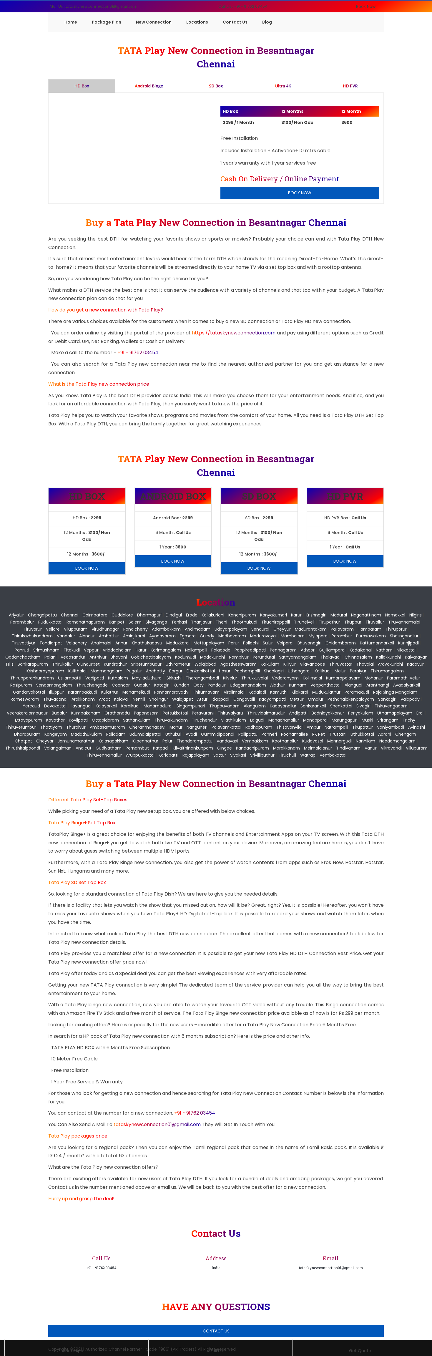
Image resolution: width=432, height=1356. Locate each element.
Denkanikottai (201, 671)
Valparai (285, 643)
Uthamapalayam (394, 713)
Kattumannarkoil (377, 643)
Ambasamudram (107, 727)
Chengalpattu (42, 615)
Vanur (371, 748)
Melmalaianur (318, 748)
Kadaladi (257, 692)
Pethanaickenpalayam (351, 699)
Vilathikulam (233, 720)
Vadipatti (94, 678)
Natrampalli (336, 727)
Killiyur (289, 664)
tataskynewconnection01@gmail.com (158, 1124)
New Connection (154, 22)
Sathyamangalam (297, 657)
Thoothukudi (244, 622)
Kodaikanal (361, 650)
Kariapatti (168, 755)
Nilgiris (415, 615)
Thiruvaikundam (171, 720)
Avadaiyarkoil (406, 685)
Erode (191, 615)
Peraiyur (358, 671)
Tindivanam (348, 748)
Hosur (224, 671)
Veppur (91, 650)
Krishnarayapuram (45, 671)
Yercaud (31, 706)
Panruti (22, 650)
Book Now (365, 6)
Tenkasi (179, 622)
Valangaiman (58, 748)
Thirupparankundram (32, 678)
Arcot (104, 699)
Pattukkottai (175, 713)
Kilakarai (300, 692)
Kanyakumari (273, 615)
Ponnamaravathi (171, 692)
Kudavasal (312, 741)
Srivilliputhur (262, 755)
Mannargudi (339, 741)
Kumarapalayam (343, 678)
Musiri (367, 720)
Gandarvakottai (29, 692)
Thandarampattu (194, 741)
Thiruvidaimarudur (266, 713)
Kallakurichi (213, 615)
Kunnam (297, 685)
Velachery (76, 643)
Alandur (87, 636)
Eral (419, 713)
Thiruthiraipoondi (22, 748)
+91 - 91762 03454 (137, 352)
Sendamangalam (54, 685)
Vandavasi (227, 741)
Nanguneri (197, 727)
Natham (384, 650)
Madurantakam (311, 629)
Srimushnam (46, 650)
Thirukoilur (62, 664)
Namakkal (395, 615)
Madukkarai (178, 643)
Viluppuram (75, 629)
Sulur (268, 643)
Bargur (175, 671)
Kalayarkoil (106, 706)
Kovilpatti (78, 720)
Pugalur (134, 671)
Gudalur (142, 685)
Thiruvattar (340, 664)
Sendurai (260, 629)
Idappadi (220, 699)
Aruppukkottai (140, 755)
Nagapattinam (366, 615)
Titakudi (72, 650)
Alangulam (255, 706)
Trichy (409, 720)
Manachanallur (283, 720)
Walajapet (182, 699)
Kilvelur (230, 678)
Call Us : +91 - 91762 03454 (242, 6)
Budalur (59, 713)
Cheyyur (282, 629)
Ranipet (116, 622)
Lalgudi (257, 720)
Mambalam (293, 636)
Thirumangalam (387, 671)
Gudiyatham (109, 748)
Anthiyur (98, 657)
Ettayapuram (28, 720)
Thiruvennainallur (104, 755)
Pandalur (217, 685)
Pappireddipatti (250, 650)
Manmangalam (106, 671)
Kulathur (109, 692)
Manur (176, 727)
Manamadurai (158, 706)
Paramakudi (357, 692)
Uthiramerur (178, 664)
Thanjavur (201, 622)
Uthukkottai (362, 734)
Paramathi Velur (403, 678)
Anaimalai (101, 643)
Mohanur (374, 678)
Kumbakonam (85, 713)
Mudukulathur (326, 692)
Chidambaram (340, 643)
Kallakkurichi (388, 657)
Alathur (277, 685)
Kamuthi (279, 692)
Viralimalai (234, 692)
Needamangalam (397, 741)
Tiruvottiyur (23, 643)
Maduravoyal (263, 636)
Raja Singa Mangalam (395, 692)
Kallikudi (322, 671)
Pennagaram (283, 650)
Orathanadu (117, 713)
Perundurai (264, 657)
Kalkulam (270, 664)
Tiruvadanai (55, 699)
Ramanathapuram (86, 622)
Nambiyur (239, 657)
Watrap (307, 755)
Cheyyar (45, 741)
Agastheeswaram (238, 664)
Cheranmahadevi (147, 727)
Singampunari (191, 706)
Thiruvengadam (391, 706)
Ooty (198, 685)
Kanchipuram (242, 615)
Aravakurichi (390, 664)
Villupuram (417, 748)
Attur (202, 699)
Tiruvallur (374, 622)
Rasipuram (21, 685)
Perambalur (22, 622)
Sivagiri (363, 706)
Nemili (139, 699)
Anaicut (84, 748)
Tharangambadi (202, 678)
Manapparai (315, 720)
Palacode (220, 650)
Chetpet (23, 741)
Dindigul (174, 615)
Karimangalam (166, 650)
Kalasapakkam (113, 741)
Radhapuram (258, 727)
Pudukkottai (50, 622)
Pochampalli (247, 671)
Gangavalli (244, 699)
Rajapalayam (195, 755)
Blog (267, 22)
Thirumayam (206, 692)
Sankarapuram (33, 664)
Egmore (188, 636)
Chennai (69, 615)
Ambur (313, 727)
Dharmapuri (149, 615)
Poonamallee (294, 734)
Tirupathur (329, 622)
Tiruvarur (33, 629)
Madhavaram (232, 636)
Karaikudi (130, 706)
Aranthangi (377, 685)
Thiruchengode (92, 685)
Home (70, 22)
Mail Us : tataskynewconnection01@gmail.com (93, 6)
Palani (50, 657)
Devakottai (55, 706)
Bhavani (119, 657)
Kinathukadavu (147, 643)
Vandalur (66, 636)
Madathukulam (86, 734)
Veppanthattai (325, 685)
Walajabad (205, 664)
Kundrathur (115, 664)
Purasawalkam (371, 636)
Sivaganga (156, 622)
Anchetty (155, 671)
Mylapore (318, 636)
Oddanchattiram (22, 657)
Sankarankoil (313, 706)
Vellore (53, 629)
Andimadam (197, 629)
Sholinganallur (404, 636)
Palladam (115, 734)
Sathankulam (136, 720)
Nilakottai (406, 650)
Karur (296, 615)
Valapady (410, 699)
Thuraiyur (76, 727)
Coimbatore (94, 615)
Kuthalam (118, 678)
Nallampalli (196, 650)
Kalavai (121, 699)
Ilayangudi (81, 706)
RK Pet (318, 734)
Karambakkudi (82, 692)
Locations (197, 22)
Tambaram (369, 629)
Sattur (219, 755)
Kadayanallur (283, 706)
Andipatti (298, 713)
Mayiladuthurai (147, 678)
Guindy (207, 636)
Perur (233, 643)
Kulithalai (77, 671)
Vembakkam (255, 741)
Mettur (297, 699)
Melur (340, 671)
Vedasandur (73, 657)
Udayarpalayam (231, 629)
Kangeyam (55, 734)
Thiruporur (396, 629)
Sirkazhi (174, 678)
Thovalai (365, 664)
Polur (167, 741)
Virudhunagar (105, 629)
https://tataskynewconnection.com (233, 332)
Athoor (308, 650)
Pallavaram (342, 629)
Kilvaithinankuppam (193, 748)
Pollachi (251, 643)
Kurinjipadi (408, 643)
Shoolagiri (274, 671)
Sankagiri (387, 699)
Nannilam (365, 741)
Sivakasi (238, 755)
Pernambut (137, 748)
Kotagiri (162, 685)
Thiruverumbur (21, 727)
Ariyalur (16, 615)
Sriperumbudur (146, 664)
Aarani (384, 734)
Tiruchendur (204, 720)
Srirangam (387, 720)
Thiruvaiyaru (230, 713)
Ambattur (109, 636)
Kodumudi (185, 657)
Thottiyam (51, 727)
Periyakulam (360, 713)
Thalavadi (330, 657)
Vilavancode (312, 664)
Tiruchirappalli (275, 622)
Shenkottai (341, 706)
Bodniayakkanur (328, 713)
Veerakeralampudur (27, 713)
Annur (121, 643)
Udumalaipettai (145, 734)
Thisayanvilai (289, 727)
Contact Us (235, 22)
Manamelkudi (136, 692)
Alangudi (353, 685)
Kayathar (55, 720)
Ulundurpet (88, 664)
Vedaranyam (285, 678)
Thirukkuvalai (254, 678)
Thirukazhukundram (32, 636)
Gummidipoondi (217, 734)
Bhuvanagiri (309, 643)
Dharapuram (27, 734)
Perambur (342, 636)
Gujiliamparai (332, 650)
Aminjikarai (134, 636)
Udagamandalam (248, 685)
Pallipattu (247, 734)
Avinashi (416, 727)
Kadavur (415, 664)
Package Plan (106, 22)
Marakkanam (286, 748)
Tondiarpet (50, 643)
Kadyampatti (272, 699)
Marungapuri (345, 720)
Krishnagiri (316, 615)
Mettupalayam (209, 643)
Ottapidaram (105, 720)
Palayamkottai (226, 727)
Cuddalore (122, 615)
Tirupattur (362, 727)
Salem (135, 622)
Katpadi (161, 748)
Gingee (224, 748)
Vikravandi (391, 748)
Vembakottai (333, 755)
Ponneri (269, 734)
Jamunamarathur (76, 741)
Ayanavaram (162, 636)
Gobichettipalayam (151, 657)
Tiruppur (352, 622)
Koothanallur (285, 741)
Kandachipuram (252, 748)
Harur (141, 650)
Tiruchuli (287, 755)
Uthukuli (173, 734)
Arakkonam (83, 699)
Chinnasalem (358, 657)
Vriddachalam (117, 650)
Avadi (191, 734)
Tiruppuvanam (224, 706)
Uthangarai (299, 671)
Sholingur (158, 699)
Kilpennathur (145, 741)
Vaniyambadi (390, 727)
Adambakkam (166, 629)
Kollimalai (312, 678)
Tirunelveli (304, 622)
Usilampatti (69, 678)
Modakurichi (212, 657)
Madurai (338, 615)
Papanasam (146, 713)
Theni (221, 622)
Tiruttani (337, 734)
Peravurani (203, 713)
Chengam (405, 734)
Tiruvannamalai (404, 622)
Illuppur (56, 692)
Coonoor (121, 685)
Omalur (315, 699)
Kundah (181, 685)
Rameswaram (25, 699)
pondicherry (135, 629)
